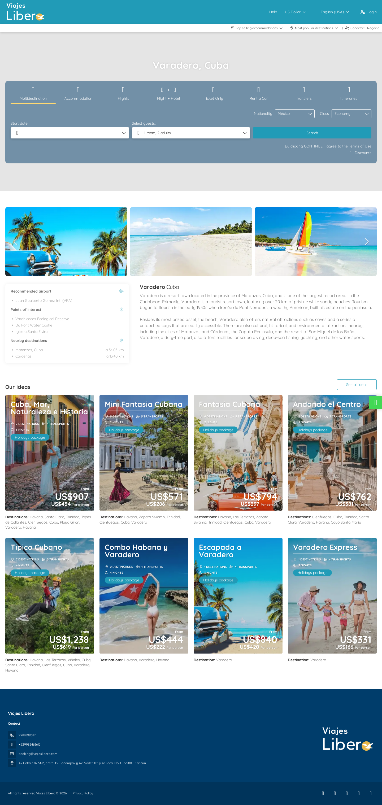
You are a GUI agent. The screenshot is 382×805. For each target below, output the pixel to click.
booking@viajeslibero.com (38, 754)
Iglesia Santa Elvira (29, 331)
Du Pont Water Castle (31, 325)
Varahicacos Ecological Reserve (40, 319)
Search (312, 132)
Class (324, 113)
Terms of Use (360, 146)
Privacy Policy (83, 793)
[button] (16, 241)
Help (273, 12)
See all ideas (356, 384)
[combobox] (291, 114)
